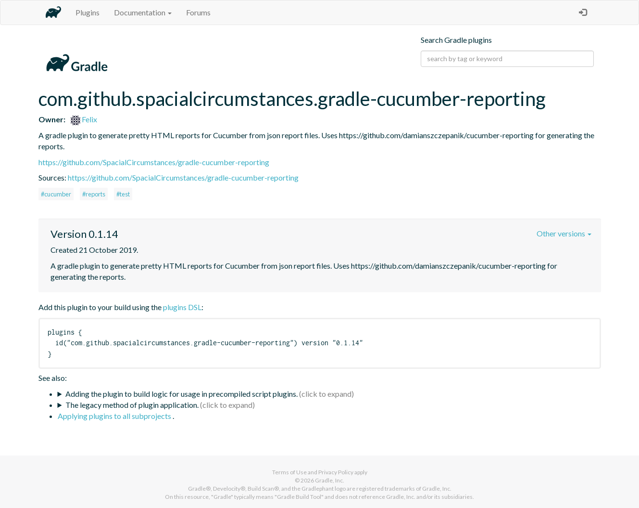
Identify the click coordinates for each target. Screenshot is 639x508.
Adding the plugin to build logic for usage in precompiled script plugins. (181, 393)
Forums (198, 12)
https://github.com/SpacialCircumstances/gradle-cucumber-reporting (153, 162)
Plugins (87, 12)
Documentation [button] (143, 12)
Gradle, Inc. (329, 480)
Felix (84, 119)
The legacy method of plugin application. (132, 404)
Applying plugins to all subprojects (115, 415)
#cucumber (56, 194)
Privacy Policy (335, 472)
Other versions (564, 233)
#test (123, 194)
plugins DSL (182, 307)
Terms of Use (289, 472)
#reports (93, 194)
